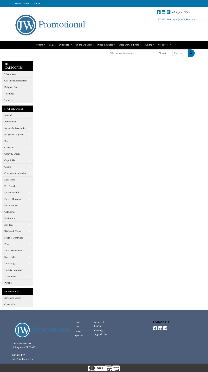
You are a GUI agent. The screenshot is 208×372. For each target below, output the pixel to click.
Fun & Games (11, 205)
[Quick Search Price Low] (165, 53)
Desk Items (9, 179)
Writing (148, 44)
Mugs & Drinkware (13, 237)
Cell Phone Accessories (15, 80)
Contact (36, 3)
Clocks (7, 167)
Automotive (10, 121)
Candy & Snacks (12, 154)
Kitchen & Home (12, 231)
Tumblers (8, 100)
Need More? (163, 44)
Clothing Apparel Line (100, 332)
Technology (10, 263)
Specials (79, 335)
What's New (10, 74)
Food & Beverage (12, 199)
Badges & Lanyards (13, 134)
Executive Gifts (11, 192)
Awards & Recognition (15, 128)
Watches (8, 282)
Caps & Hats (10, 160)
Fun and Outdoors (83, 44)
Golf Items (9, 212)
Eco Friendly (10, 186)
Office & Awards (105, 44)
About (26, 3)
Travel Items (10, 276)
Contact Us (9, 304)
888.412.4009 (164, 19)
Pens (6, 244)
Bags (51, 44)
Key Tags (8, 225)
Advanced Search (12, 298)
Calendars (9, 147)
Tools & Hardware (13, 270)
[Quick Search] (131, 53)
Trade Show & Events (129, 44)
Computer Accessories (15, 173)
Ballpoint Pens (11, 87)
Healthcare (9, 218)
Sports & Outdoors (13, 250)
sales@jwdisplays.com (184, 19)
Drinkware (64, 44)
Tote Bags (9, 93)
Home (17, 3)
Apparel (39, 44)
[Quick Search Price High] (180, 53)
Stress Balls (10, 257)
